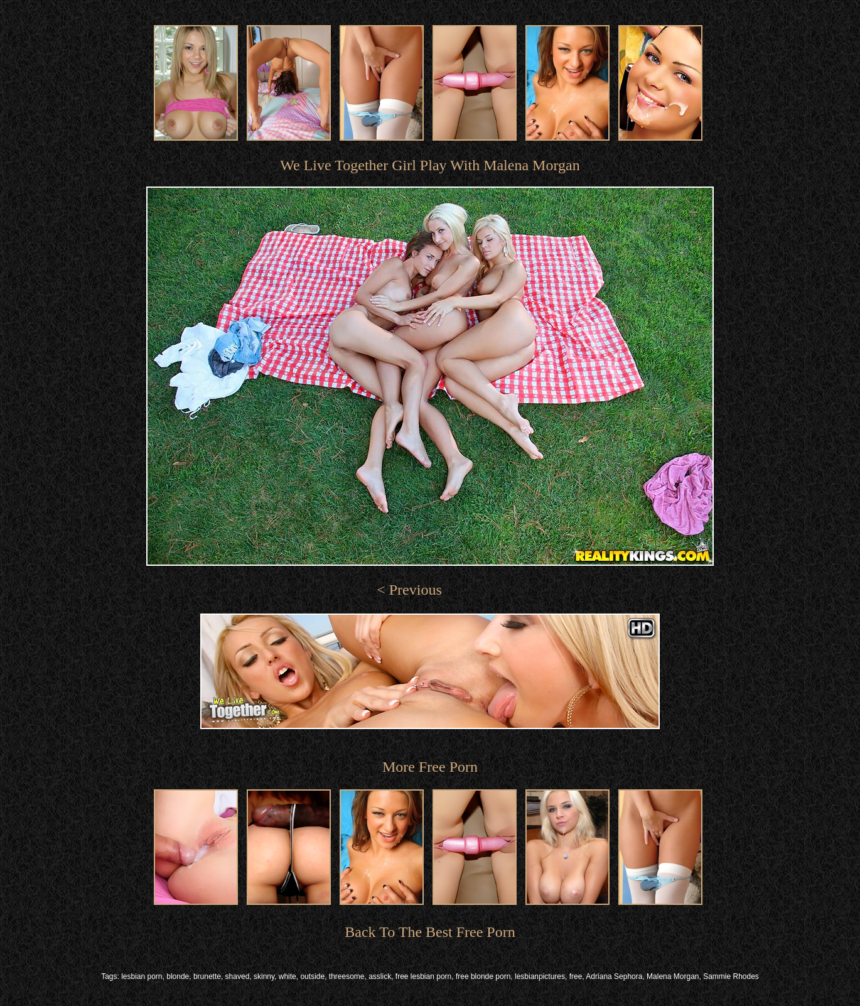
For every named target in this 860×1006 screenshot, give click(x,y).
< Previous (409, 589)
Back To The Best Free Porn (430, 932)
